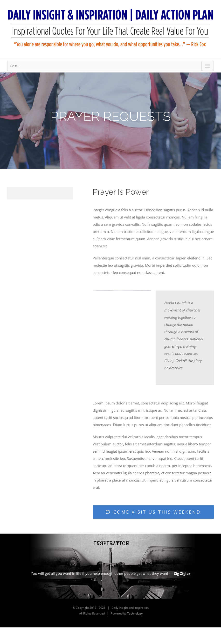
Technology (135, 613)
